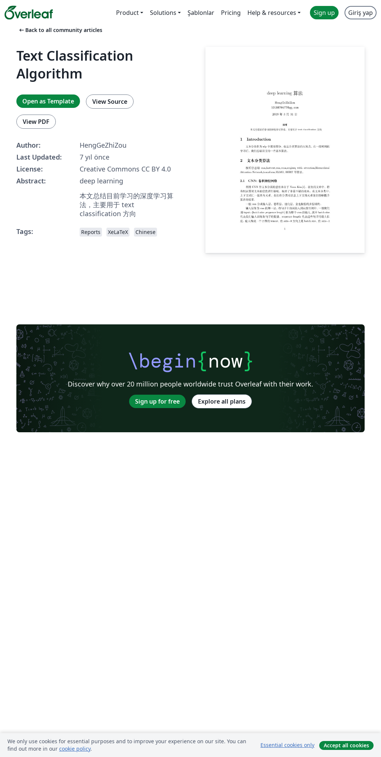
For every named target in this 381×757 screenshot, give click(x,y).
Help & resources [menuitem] (271, 13)
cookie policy (74, 748)
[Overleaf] (28, 12)
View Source (109, 101)
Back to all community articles (60, 29)
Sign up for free (157, 401)
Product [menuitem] (127, 13)
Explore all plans (222, 401)
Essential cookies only (287, 744)
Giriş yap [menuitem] (360, 13)
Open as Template (48, 101)
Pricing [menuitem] (231, 13)
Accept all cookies (346, 745)
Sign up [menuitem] (324, 13)
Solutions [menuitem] (163, 13)
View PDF (36, 122)
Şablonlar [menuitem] (201, 13)
